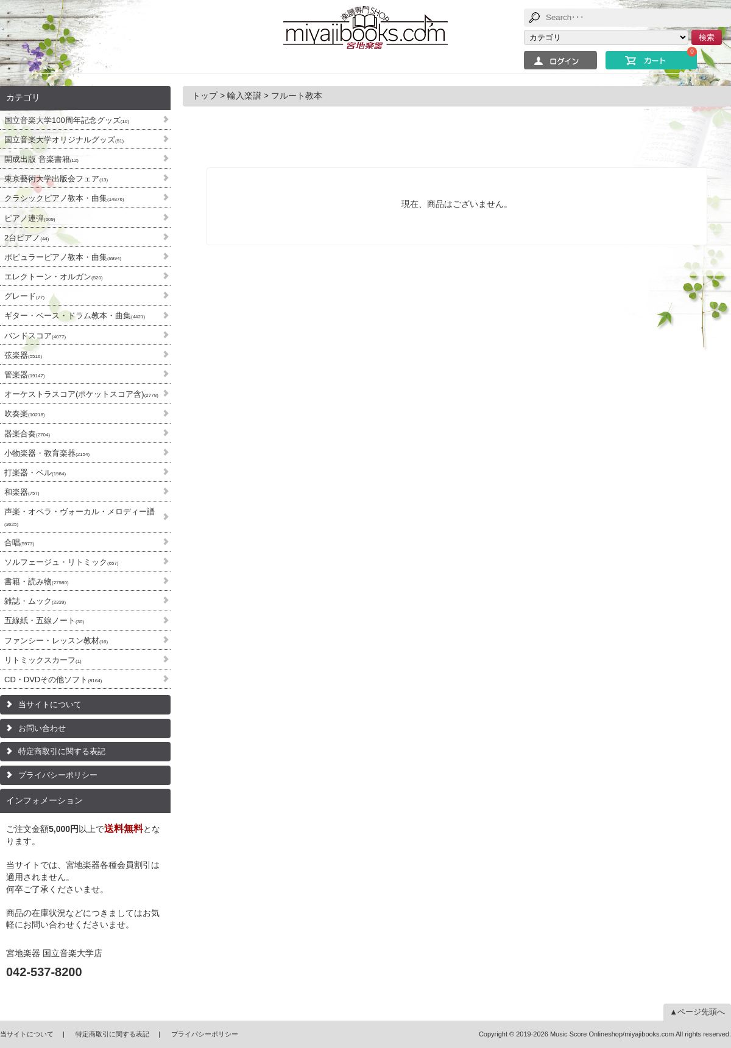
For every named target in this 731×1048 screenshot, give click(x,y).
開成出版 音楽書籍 (41, 159)
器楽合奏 (27, 433)
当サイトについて (50, 704)
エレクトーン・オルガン (53, 276)
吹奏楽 (24, 413)
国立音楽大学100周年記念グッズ (66, 120)
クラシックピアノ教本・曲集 (64, 198)
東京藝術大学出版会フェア (56, 178)
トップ (204, 95)
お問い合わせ (42, 728)
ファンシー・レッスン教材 (56, 640)
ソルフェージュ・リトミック (61, 562)
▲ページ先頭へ (697, 1011)
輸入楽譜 (244, 95)
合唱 (19, 542)
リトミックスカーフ (43, 660)
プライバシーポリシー (57, 775)
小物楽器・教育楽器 (47, 453)
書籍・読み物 (36, 581)
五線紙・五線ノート (44, 620)
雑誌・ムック (35, 601)
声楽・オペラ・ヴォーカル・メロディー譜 (79, 516)
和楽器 (22, 492)
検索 (707, 37)
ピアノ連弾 (29, 218)
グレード (24, 296)
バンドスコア (35, 335)
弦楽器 (23, 355)
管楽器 (24, 374)
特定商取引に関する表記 (61, 751)
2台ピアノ (26, 237)
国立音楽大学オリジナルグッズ (64, 139)
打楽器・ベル (35, 472)
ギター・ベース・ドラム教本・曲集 (74, 315)
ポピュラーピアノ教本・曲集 (62, 257)
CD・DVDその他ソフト (53, 679)
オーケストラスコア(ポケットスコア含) (81, 394)
